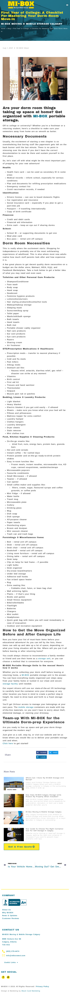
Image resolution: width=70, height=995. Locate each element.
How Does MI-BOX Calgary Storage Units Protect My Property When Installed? (43, 796)
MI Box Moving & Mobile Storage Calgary (44, 812)
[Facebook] (3, 977)
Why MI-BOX (7, 913)
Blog (9, 28)
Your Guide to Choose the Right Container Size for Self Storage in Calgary (44, 830)
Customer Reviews (10, 918)
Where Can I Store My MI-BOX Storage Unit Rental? (45, 779)
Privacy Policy (42, 986)
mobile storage (25, 707)
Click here (8, 743)
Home (3, 28)
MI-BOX (40, 116)
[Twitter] (8, 977)
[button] (67, 5)
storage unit (44, 658)
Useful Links (11, 962)
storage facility (10, 684)
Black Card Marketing (31, 991)
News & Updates (9, 915)
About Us (6, 910)
